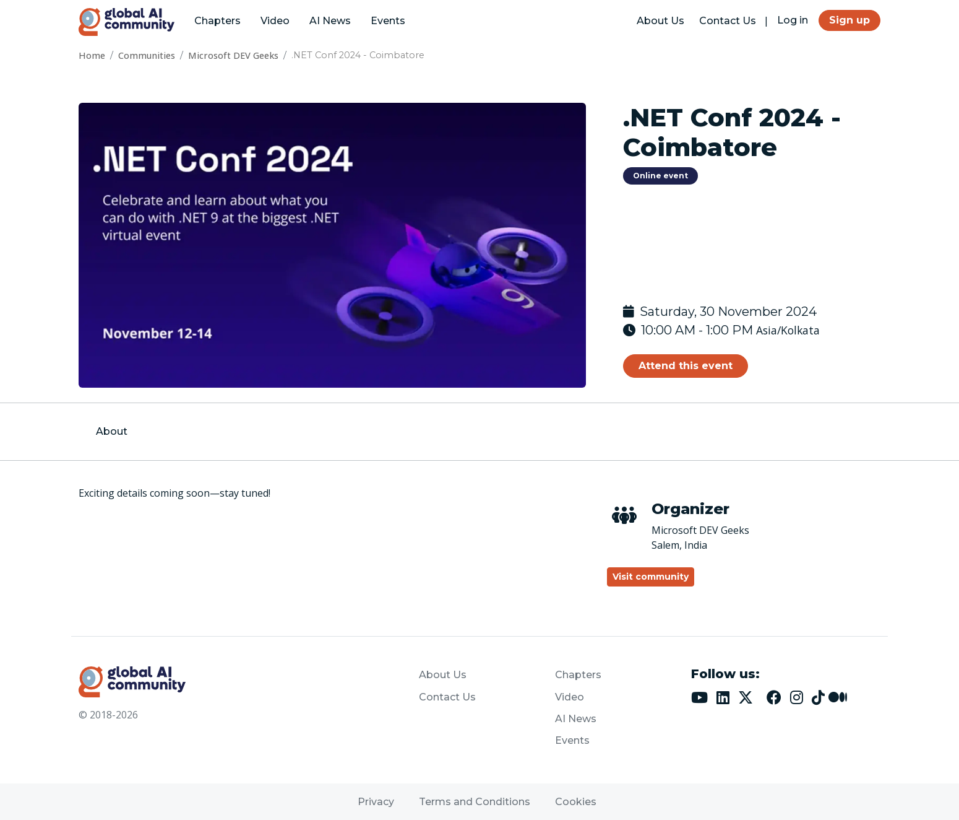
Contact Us (727, 21)
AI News (330, 21)
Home (92, 55)
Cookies (575, 802)
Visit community (651, 576)
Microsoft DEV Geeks (233, 55)
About (111, 431)
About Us (660, 21)
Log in (792, 20)
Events (388, 21)
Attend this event (686, 366)
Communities (146, 55)
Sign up (849, 20)
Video (275, 21)
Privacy (376, 802)
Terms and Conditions (474, 802)
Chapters (217, 21)
